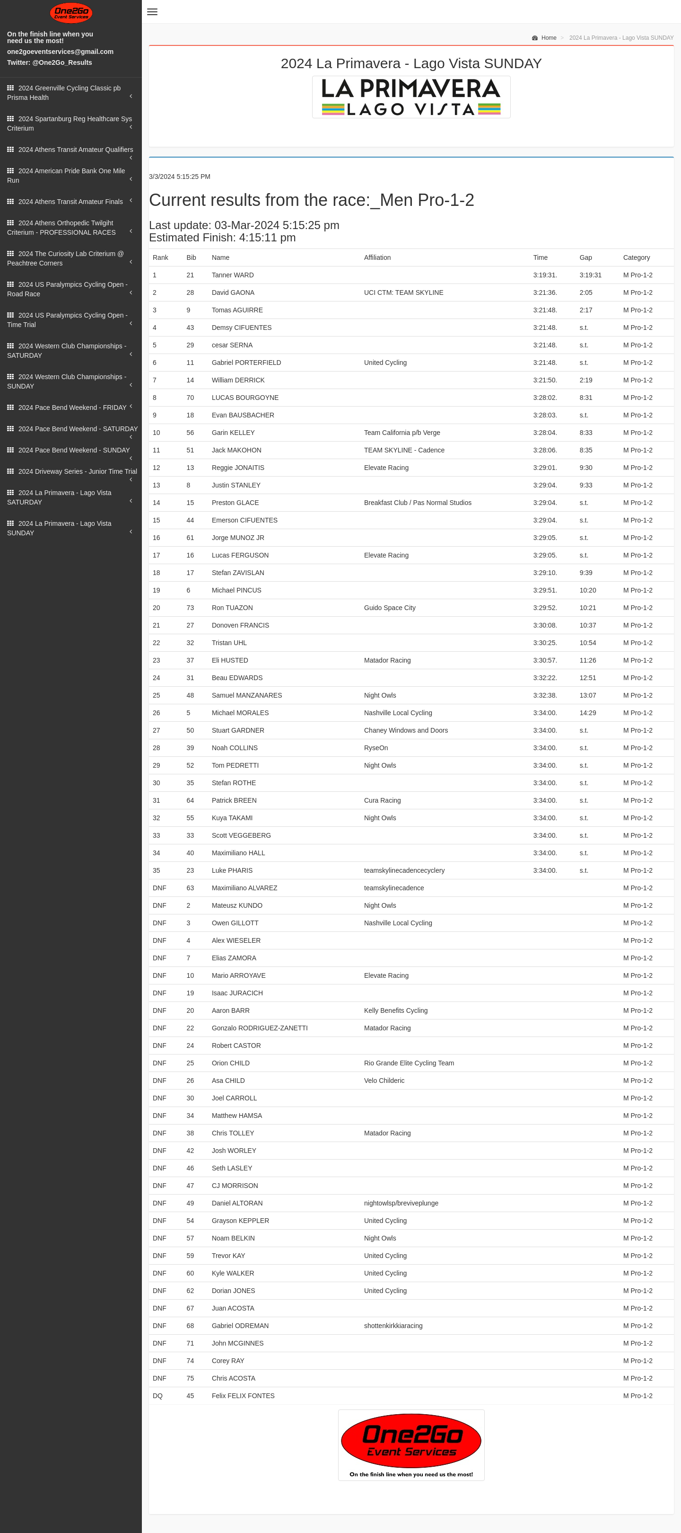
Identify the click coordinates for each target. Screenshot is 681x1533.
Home (544, 38)
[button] (152, 12)
